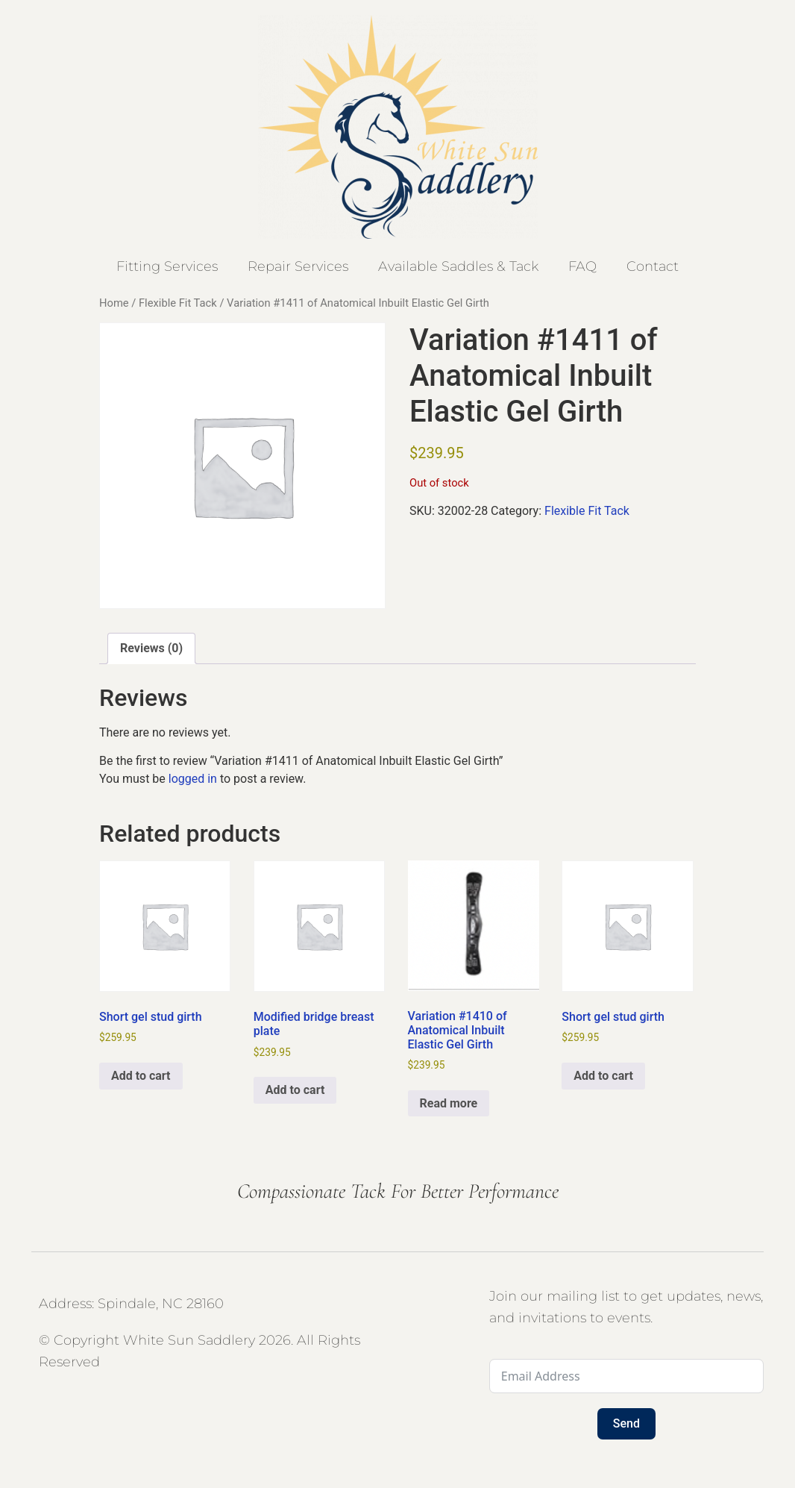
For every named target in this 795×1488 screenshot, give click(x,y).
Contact (652, 266)
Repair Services (298, 266)
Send (626, 1423)
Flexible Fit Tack (178, 303)
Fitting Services (167, 266)
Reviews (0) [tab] (151, 648)
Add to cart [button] (141, 1076)
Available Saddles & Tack (458, 266)
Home (114, 303)
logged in (193, 779)
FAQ (582, 266)
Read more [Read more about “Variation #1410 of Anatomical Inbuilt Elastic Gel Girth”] (449, 1103)
